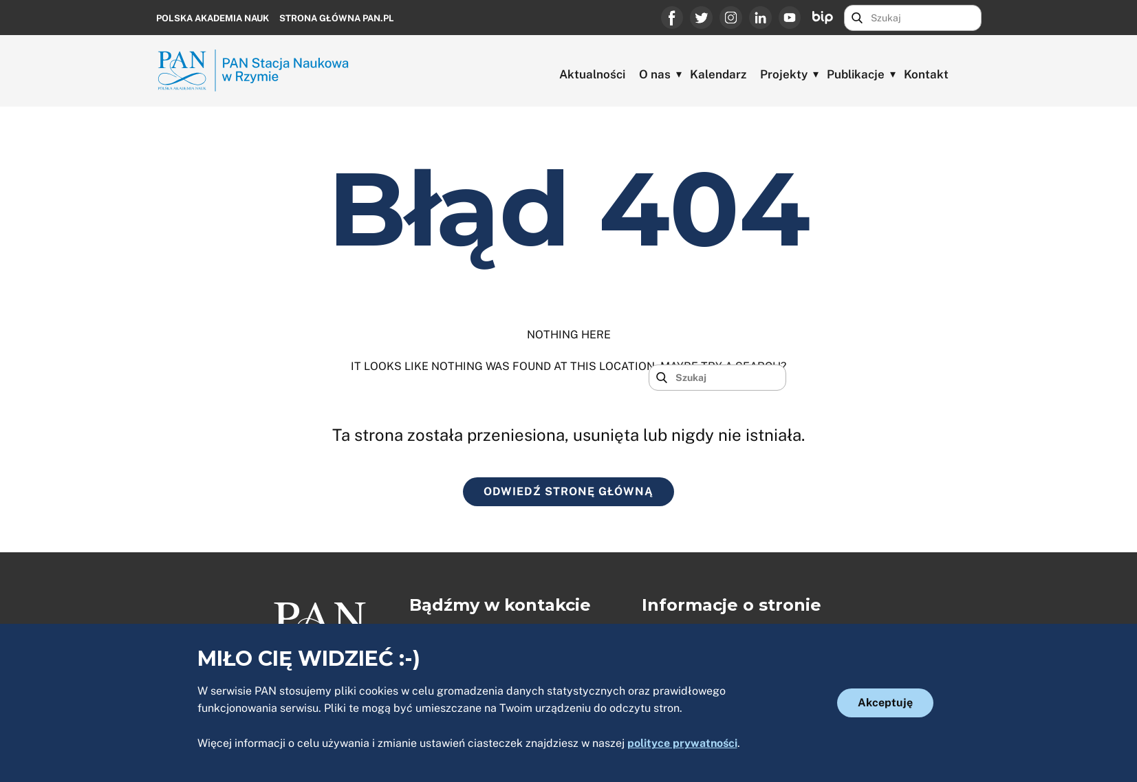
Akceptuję (885, 702)
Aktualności (592, 74)
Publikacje (856, 74)
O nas (655, 74)
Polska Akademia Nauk (212, 18)
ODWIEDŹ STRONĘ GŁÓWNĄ (568, 491)
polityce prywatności (682, 743)
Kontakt (926, 74)
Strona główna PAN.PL (336, 18)
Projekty (784, 74)
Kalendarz (718, 74)
